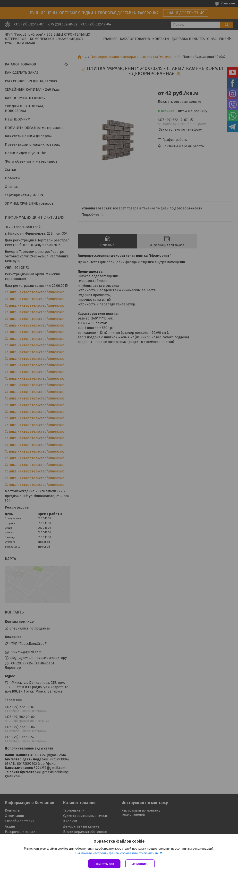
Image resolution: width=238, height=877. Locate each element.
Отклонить (140, 864)
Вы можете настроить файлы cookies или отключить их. (117, 853)
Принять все (104, 864)
